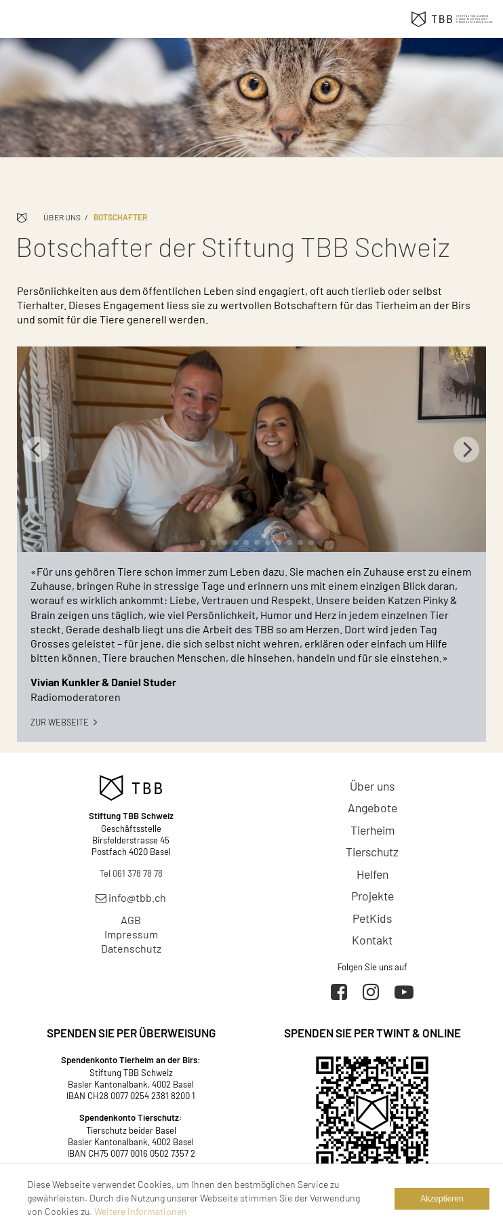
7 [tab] (257, 542)
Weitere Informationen (140, 1211)
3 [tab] (213, 542)
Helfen (372, 874)
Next (466, 449)
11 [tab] (300, 542)
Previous (36, 449)
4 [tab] (224, 542)
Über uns (62, 217)
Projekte (372, 895)
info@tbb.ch (131, 897)
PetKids (372, 918)
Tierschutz (372, 851)
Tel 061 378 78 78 (131, 873)
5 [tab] (235, 542)
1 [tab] (192, 542)
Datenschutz (131, 948)
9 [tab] (278, 542)
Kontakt (372, 939)
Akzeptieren (441, 1199)
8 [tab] (267, 542)
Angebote (372, 807)
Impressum (131, 934)
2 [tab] (202, 542)
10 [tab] (289, 542)
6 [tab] (246, 542)
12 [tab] (311, 542)
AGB (131, 919)
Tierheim (372, 829)
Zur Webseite (64, 722)
